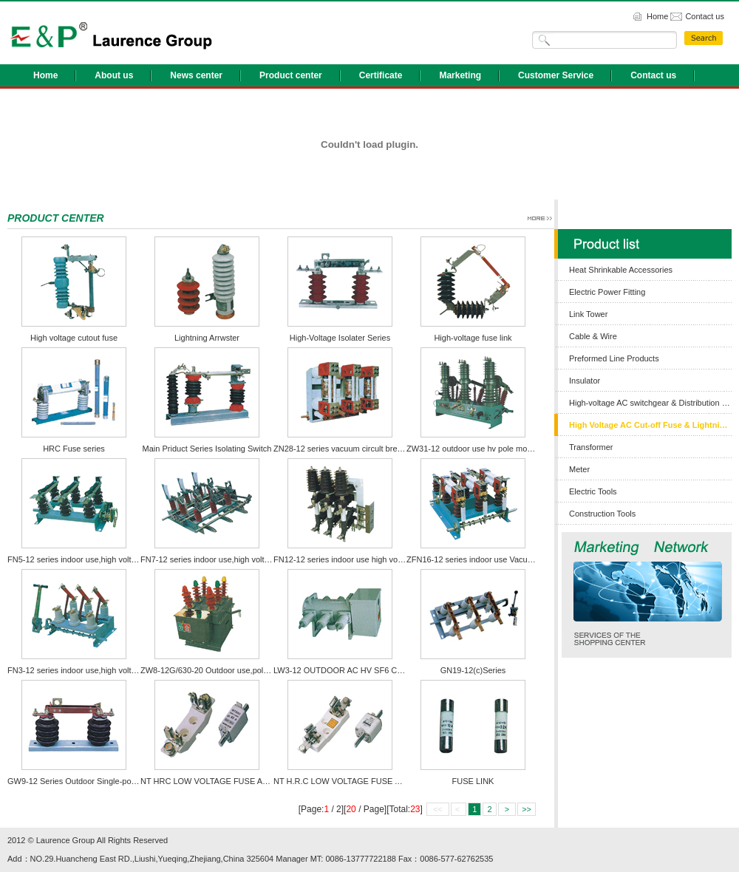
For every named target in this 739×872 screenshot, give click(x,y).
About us (114, 75)
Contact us (704, 16)
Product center (290, 75)
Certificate (381, 75)
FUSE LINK (473, 781)
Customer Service (555, 75)
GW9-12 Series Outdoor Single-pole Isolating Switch (102, 781)
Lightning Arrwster (206, 337)
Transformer (591, 447)
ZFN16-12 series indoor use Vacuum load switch (493, 559)
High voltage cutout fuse (74, 337)
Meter (579, 469)
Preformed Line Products (614, 358)
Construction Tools (602, 513)
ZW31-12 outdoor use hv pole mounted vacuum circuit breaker (519, 448)
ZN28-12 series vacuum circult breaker (343, 448)
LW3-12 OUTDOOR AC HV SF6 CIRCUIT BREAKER (369, 670)
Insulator (584, 380)
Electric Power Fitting (607, 291)
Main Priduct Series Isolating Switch (207, 448)
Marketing (460, 75)
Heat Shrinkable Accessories (620, 269)
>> (526, 809)
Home (657, 16)
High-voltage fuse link (472, 337)
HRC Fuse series (74, 448)
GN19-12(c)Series (473, 670)
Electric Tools (593, 491)
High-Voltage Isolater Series (340, 337)
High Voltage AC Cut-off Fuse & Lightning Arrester (650, 424)
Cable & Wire (593, 336)
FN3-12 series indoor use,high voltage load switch (97, 670)
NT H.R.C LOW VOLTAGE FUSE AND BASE (354, 781)
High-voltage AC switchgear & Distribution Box (650, 402)
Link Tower (588, 314)
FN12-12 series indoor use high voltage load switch (365, 559)
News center (196, 75)
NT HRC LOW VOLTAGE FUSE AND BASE (219, 781)
